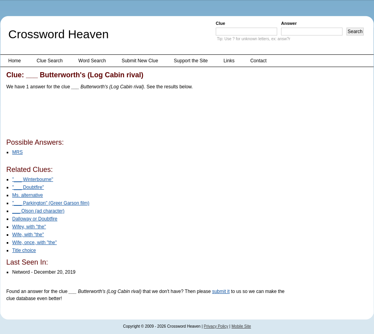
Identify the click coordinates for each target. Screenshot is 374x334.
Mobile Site (241, 326)
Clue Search (50, 60)
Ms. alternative (27, 195)
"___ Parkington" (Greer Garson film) (50, 203)
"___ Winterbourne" (32, 179)
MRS (17, 152)
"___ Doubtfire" (28, 187)
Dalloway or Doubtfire (34, 219)
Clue (220, 23)
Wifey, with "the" (29, 227)
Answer (289, 23)
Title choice (24, 250)
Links (229, 60)
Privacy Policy (216, 326)
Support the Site (191, 60)
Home (14, 60)
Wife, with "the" (28, 234)
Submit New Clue (140, 60)
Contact (258, 60)
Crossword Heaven (58, 34)
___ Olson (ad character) (38, 211)
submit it (221, 291)
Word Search (92, 60)
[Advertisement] (149, 115)
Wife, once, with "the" (34, 242)
